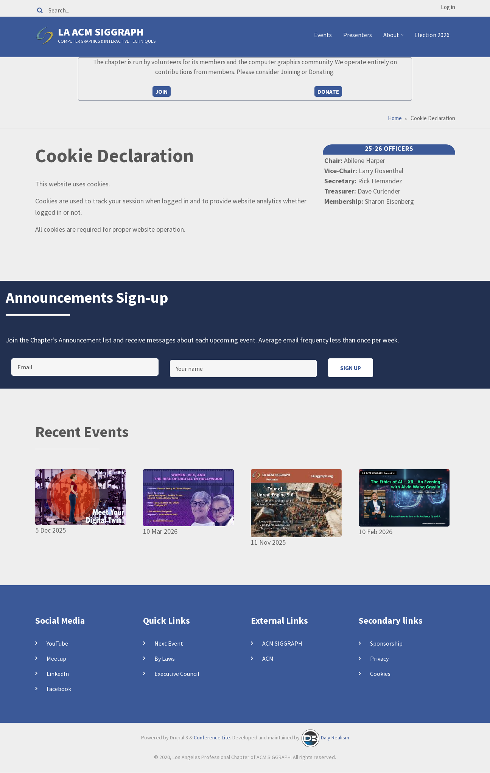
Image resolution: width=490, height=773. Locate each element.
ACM (268, 658)
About (394, 38)
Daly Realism (335, 737)
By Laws (164, 658)
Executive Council (176, 673)
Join (162, 91)
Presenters (357, 35)
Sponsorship (386, 643)
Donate (328, 91)
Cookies (380, 673)
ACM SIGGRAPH (282, 643)
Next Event (168, 643)
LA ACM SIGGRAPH (101, 32)
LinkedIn (58, 673)
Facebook (59, 688)
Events (323, 35)
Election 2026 (432, 35)
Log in (448, 7)
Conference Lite (212, 737)
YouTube (57, 643)
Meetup (56, 658)
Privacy (379, 658)
